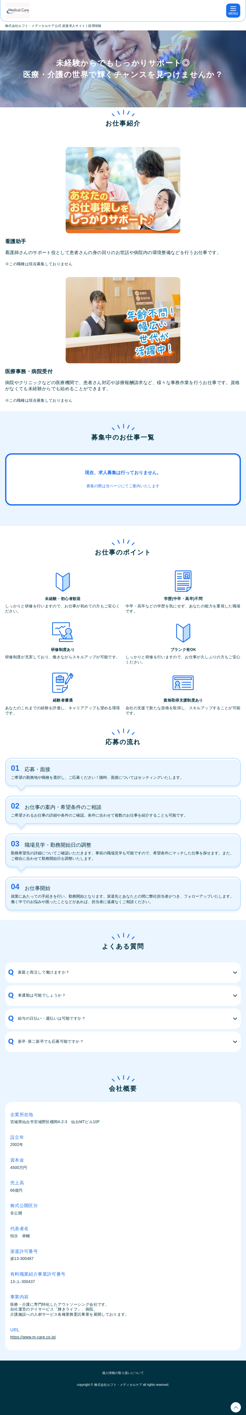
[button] (123, 972)
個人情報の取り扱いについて (123, 1373)
